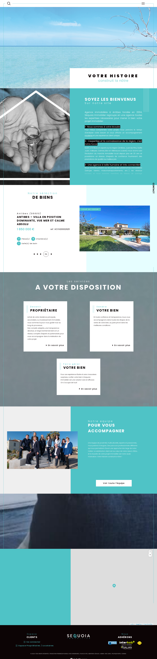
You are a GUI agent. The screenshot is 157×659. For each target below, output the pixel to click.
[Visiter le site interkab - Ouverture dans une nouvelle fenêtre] (127, 643)
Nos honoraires (74, 654)
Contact (153, 188)
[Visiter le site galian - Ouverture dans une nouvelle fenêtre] (126, 647)
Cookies (124, 653)
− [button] (150, 555)
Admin (102, 654)
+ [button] (150, 551)
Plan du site (83, 654)
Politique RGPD (116, 654)
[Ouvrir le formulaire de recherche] (9, 3)
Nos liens (108, 654)
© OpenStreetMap (148, 624)
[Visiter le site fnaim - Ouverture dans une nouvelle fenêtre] (139, 643)
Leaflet (132, 624)
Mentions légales (93, 654)
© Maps (138, 624)
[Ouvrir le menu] (143, 3)
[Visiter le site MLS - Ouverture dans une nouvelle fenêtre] (112, 643)
